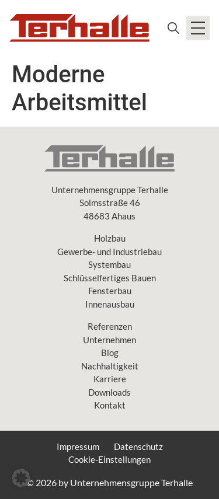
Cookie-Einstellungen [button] (109, 459)
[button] (21, 478)
